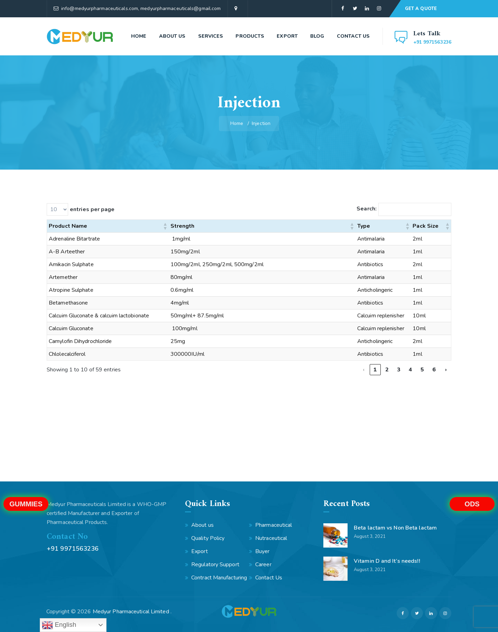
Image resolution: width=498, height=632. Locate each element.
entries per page (92, 209)
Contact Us (353, 36)
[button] (165, 226)
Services (210, 36)
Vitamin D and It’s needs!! (387, 561)
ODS (471, 504)
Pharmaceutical (273, 525)
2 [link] (387, 369)
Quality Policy (207, 538)
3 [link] (398, 369)
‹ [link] (364, 369)
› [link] (446, 369)
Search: (367, 209)
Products (250, 36)
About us (172, 36)
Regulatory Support (215, 564)
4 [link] (410, 369)
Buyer (262, 551)
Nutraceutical (271, 538)
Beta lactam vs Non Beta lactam (395, 528)
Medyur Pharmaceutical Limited (131, 611)
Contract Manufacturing (219, 577)
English (59, 625)
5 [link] (422, 369)
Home (138, 36)
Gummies (26, 504)
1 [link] (375, 369)
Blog (317, 36)
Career (263, 564)
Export (287, 36)
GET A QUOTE (421, 9)
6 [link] (434, 369)
